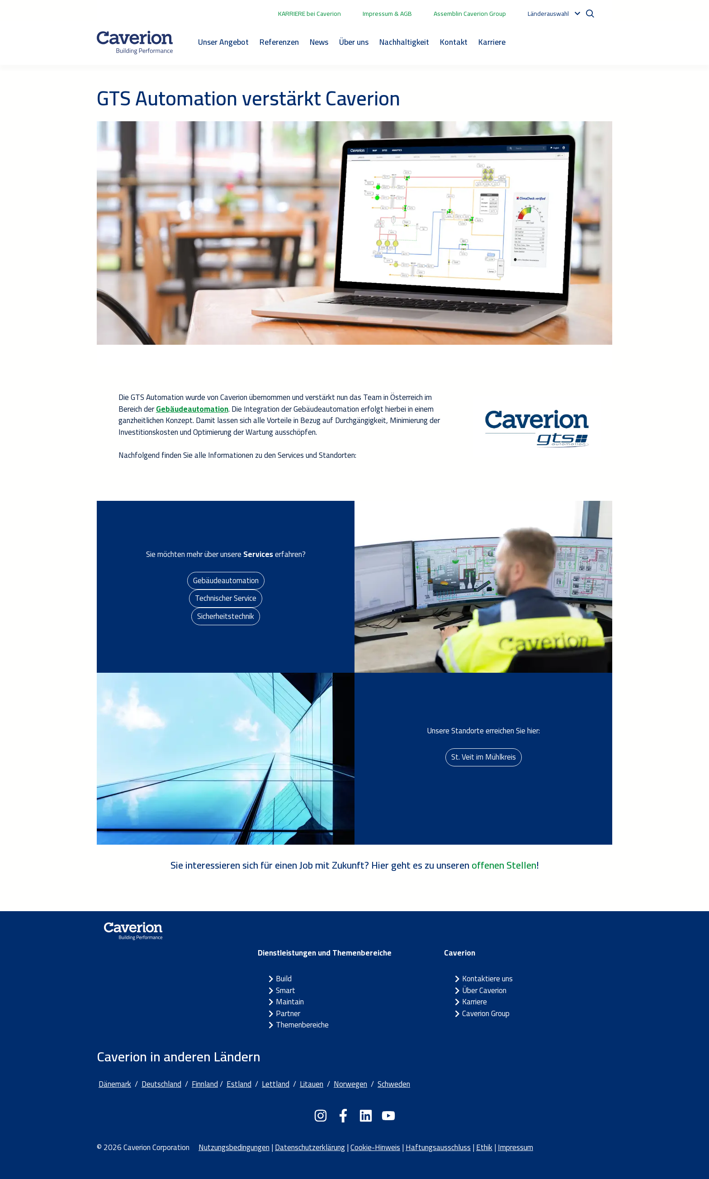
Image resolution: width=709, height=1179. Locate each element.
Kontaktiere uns (487, 978)
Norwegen (350, 1084)
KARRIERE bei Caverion (309, 13)
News (319, 41)
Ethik (484, 1147)
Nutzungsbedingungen (234, 1147)
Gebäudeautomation (226, 580)
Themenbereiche (302, 1024)
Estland (239, 1084)
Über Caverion (484, 990)
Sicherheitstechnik (225, 616)
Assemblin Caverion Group (470, 13)
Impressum (515, 1147)
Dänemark (115, 1084)
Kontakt (454, 41)
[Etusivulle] (135, 42)
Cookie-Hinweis (375, 1147)
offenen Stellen (504, 865)
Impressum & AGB (387, 13)
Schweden (394, 1084)
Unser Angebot (223, 41)
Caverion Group (486, 1013)
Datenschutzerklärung (310, 1147)
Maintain (290, 1001)
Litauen (311, 1084)
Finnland (205, 1084)
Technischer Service (225, 598)
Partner (288, 1013)
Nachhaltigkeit (404, 41)
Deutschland (161, 1084)
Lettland (275, 1084)
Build (284, 978)
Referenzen (279, 41)
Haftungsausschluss (438, 1147)
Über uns (354, 41)
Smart (285, 990)
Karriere (492, 41)
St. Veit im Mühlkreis (483, 757)
